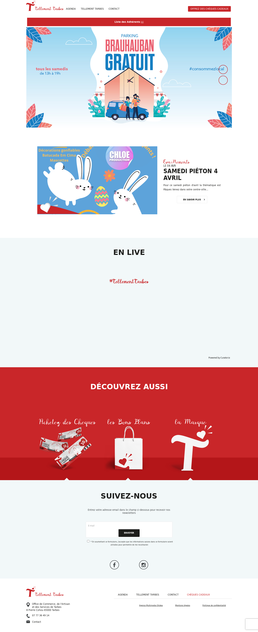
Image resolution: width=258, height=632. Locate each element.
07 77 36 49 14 (37, 615)
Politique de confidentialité (214, 605)
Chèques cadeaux (198, 594)
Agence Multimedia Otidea (151, 605)
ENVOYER (129, 533)
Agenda (71, 9)
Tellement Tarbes (147, 594)
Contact (114, 9)
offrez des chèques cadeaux (209, 9)
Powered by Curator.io (219, 357)
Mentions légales (182, 605)
